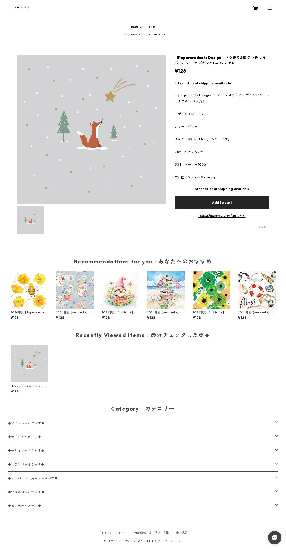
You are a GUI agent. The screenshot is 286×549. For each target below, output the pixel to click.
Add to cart (222, 202)
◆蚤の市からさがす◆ (24, 506)
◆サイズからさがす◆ (24, 437)
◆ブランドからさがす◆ (26, 465)
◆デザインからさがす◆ (26, 451)
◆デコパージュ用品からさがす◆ (33, 478)
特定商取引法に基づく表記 (151, 532)
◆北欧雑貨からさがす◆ (26, 492)
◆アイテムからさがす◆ (26, 423)
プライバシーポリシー (112, 532)
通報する (263, 227)
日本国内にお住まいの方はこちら (222, 216)
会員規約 (182, 532)
